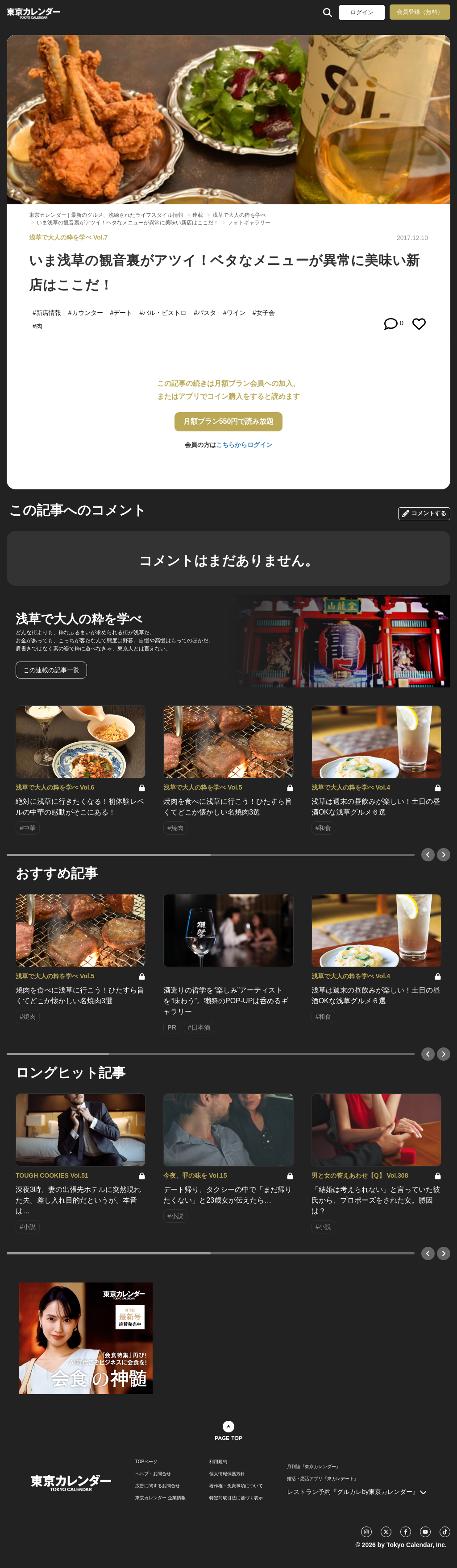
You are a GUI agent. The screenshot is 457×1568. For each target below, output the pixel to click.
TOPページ (146, 1462)
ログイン (362, 12)
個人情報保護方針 (227, 1474)
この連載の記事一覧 (51, 670)
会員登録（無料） (420, 11)
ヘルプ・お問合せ (153, 1474)
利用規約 (218, 1462)
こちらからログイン (244, 444)
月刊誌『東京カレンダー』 (314, 1467)
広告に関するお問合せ (157, 1486)
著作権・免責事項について (236, 1486)
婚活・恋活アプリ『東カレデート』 (322, 1479)
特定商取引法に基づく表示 (236, 1498)
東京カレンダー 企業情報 (160, 1498)
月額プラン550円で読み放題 (228, 421)
